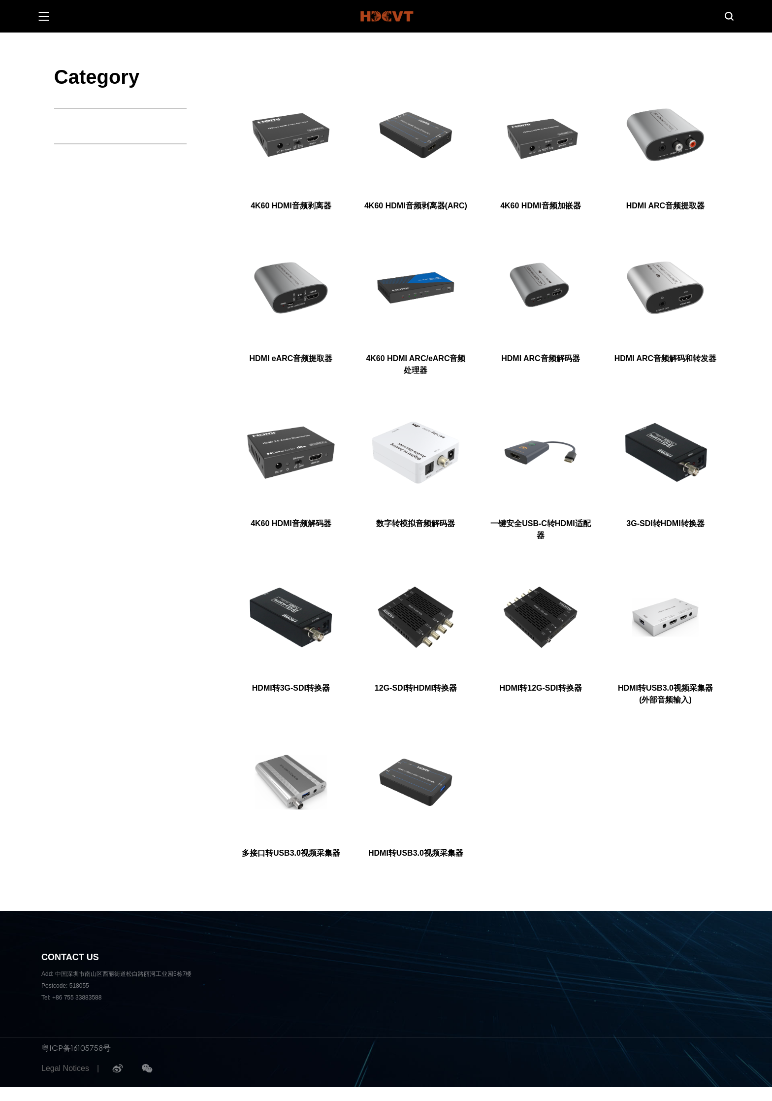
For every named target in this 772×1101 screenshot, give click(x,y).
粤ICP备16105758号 (76, 1048)
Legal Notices (65, 1068)
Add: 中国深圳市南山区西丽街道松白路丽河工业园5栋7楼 (116, 973)
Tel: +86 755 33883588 (71, 997)
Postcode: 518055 (65, 985)
